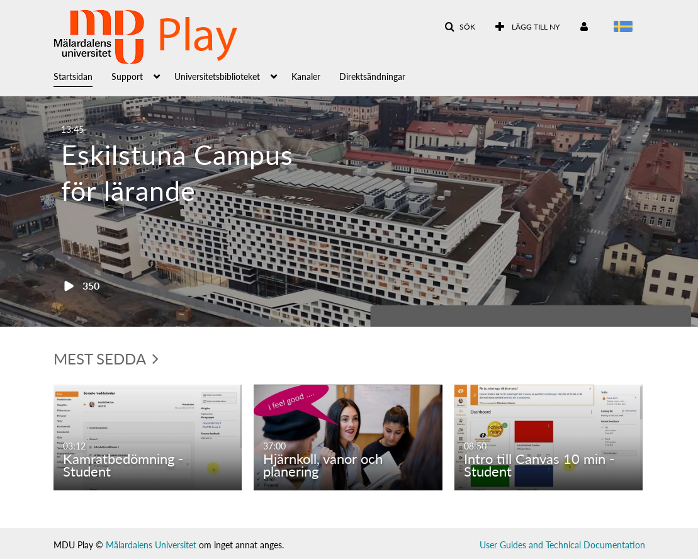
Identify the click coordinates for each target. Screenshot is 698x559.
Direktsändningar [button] (372, 76)
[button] (459, 27)
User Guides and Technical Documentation (562, 544)
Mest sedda (106, 358)
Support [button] (127, 76)
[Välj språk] (625, 28)
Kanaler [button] (305, 76)
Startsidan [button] (73, 76)
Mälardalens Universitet (151, 544)
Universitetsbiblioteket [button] (217, 76)
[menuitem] (82, 75)
